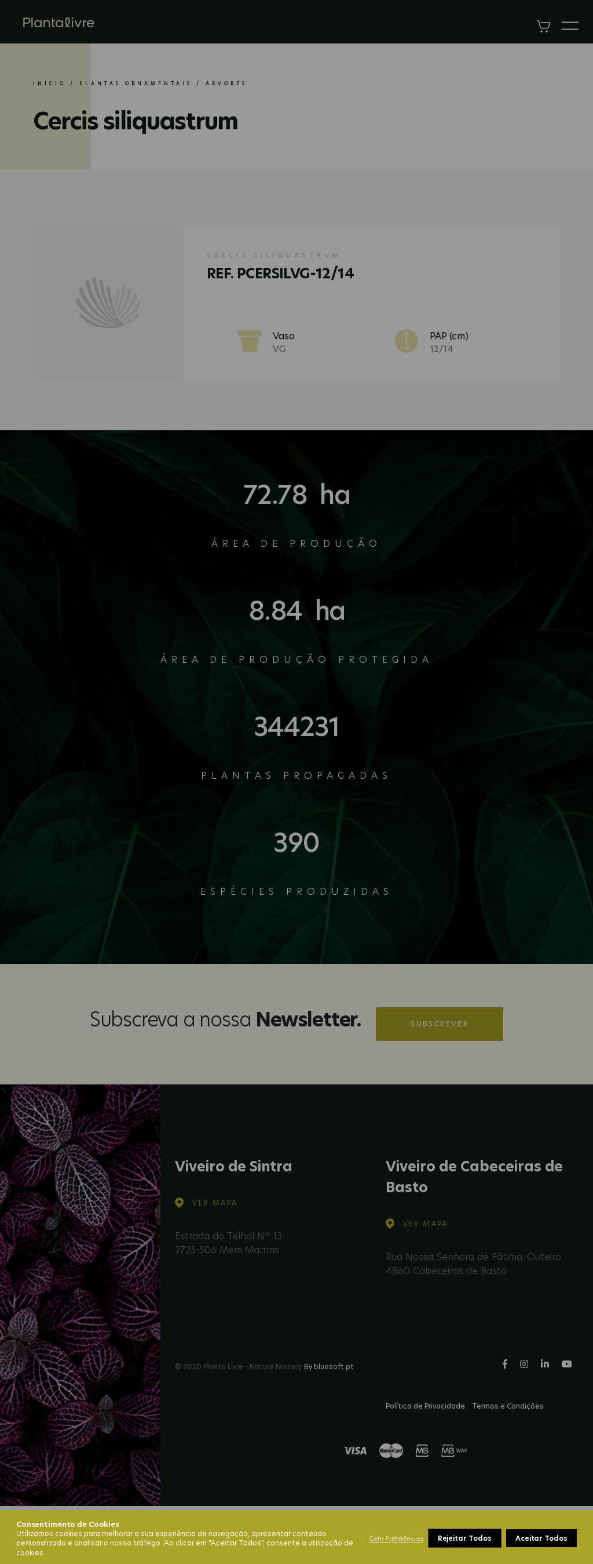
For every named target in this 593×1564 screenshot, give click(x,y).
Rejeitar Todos (465, 1538)
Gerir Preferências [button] (396, 1538)
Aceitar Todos (541, 1538)
